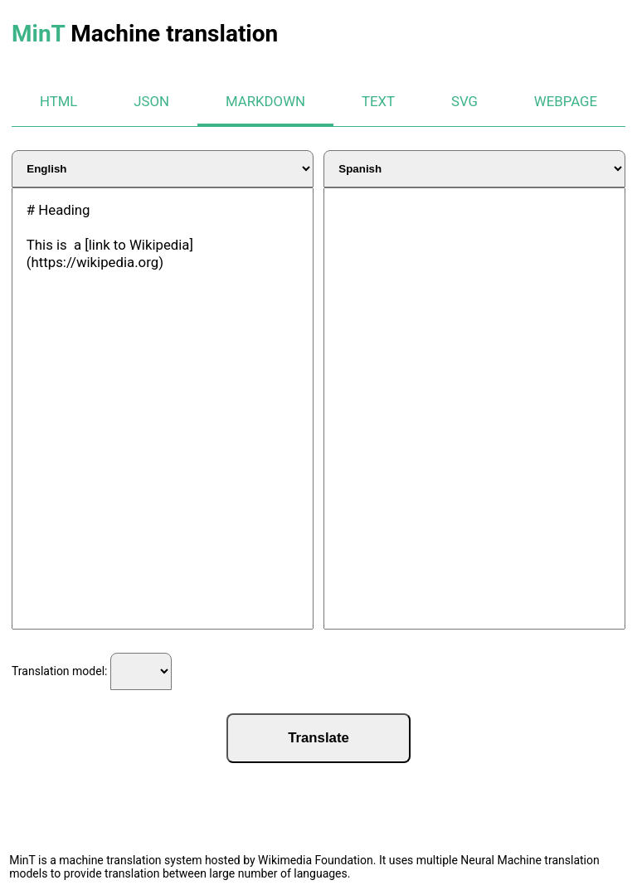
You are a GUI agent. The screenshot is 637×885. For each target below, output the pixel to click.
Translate (318, 738)
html (58, 101)
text (378, 101)
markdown (265, 101)
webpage (565, 101)
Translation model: (92, 671)
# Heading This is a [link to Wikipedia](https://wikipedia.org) (163, 408)
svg (464, 101)
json (151, 101)
